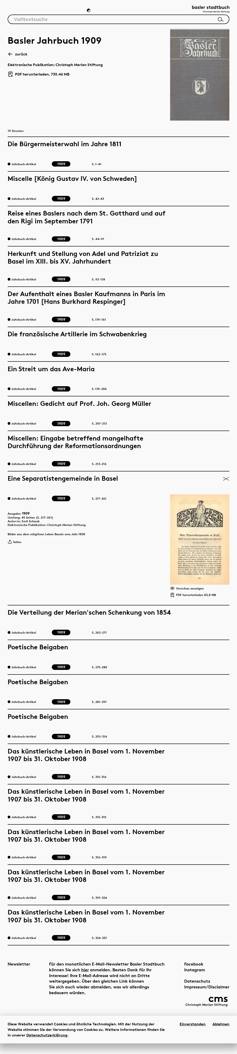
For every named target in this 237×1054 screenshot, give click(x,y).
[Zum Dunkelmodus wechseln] (89, 13)
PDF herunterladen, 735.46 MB (38, 77)
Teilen (16, 551)
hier (108, 977)
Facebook (183, 971)
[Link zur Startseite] (206, 12)
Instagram (184, 977)
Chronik (68, 13)
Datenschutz (187, 988)
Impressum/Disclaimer (196, 994)
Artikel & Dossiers (29, 13)
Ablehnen (220, 1034)
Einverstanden (193, 1034)
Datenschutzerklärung (46, 1045)
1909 (29, 518)
